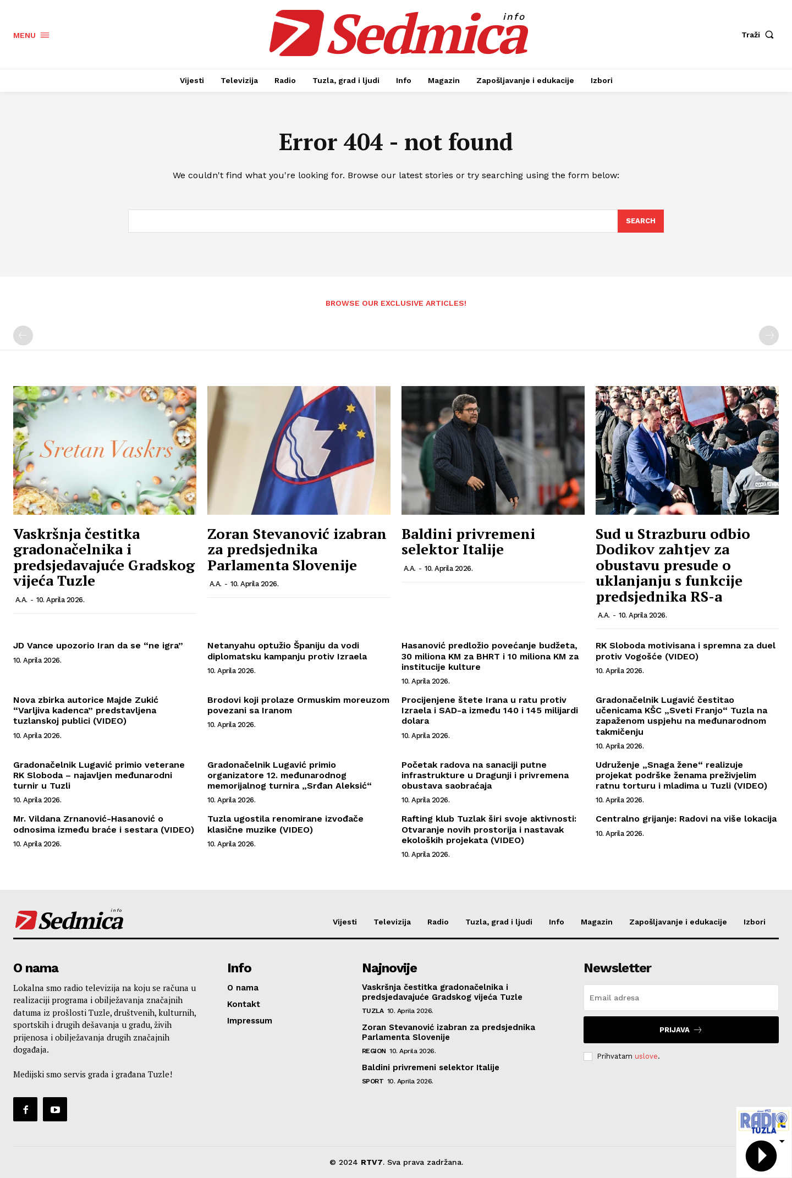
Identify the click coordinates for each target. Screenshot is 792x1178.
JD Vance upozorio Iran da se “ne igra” (98, 646)
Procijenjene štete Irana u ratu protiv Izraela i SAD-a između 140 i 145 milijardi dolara (490, 710)
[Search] (641, 221)
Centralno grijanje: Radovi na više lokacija (686, 818)
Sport (373, 1081)
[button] (760, 34)
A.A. (21, 600)
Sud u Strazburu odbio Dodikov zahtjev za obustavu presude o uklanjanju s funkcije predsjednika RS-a (673, 564)
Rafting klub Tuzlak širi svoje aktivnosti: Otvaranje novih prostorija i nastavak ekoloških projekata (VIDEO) (489, 829)
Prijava (681, 1030)
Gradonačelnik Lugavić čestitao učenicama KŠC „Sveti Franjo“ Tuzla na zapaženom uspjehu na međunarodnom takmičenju (681, 716)
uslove (646, 1056)
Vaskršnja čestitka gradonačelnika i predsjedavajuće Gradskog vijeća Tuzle (104, 557)
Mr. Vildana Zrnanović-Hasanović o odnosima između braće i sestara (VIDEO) (103, 823)
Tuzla (373, 1011)
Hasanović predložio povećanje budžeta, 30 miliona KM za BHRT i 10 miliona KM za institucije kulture (490, 656)
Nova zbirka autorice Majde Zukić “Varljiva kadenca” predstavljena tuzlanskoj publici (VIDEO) (85, 710)
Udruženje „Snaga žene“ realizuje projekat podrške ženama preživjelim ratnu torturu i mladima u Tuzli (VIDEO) (681, 775)
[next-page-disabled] (769, 336)
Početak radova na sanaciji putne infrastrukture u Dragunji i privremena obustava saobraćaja (485, 775)
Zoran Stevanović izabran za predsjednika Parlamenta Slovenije (297, 549)
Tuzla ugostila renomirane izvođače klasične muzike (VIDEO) (285, 823)
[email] (681, 997)
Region (374, 1051)
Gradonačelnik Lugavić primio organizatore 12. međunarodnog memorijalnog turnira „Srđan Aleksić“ (289, 775)
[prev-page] (23, 336)
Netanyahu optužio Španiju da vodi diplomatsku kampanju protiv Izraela (287, 651)
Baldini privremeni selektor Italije (468, 541)
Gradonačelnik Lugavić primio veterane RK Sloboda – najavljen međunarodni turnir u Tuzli (99, 775)
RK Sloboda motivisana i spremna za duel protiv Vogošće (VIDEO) (686, 651)
